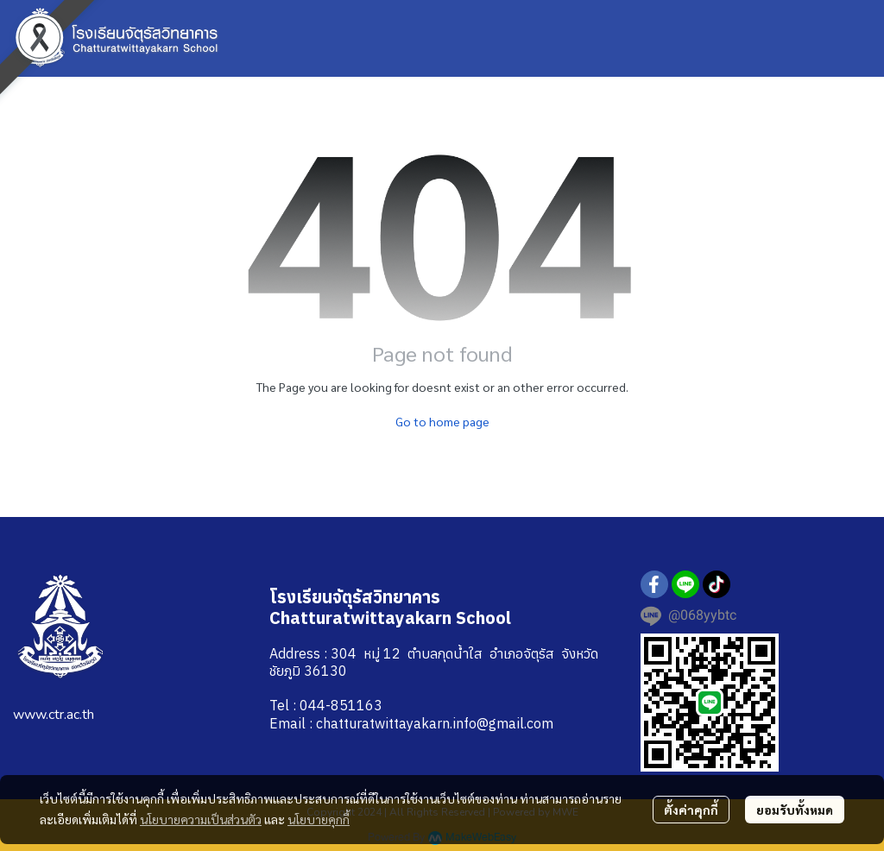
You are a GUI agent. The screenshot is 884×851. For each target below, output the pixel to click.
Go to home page (442, 421)
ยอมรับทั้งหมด (794, 809)
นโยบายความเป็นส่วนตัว (201, 819)
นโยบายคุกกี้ (318, 819)
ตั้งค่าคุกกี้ (691, 809)
